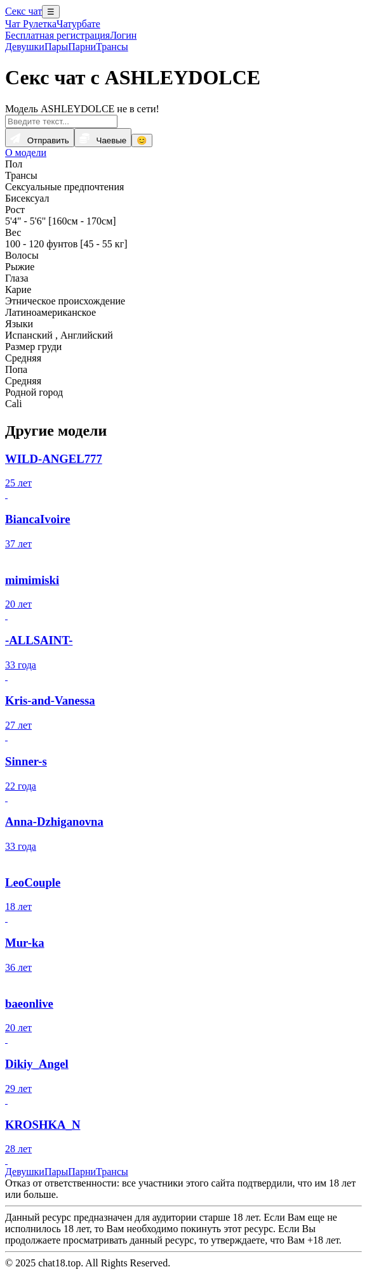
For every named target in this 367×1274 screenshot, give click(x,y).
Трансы (112, 46)
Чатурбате (78, 23)
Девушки (24, 46)
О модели (25, 152)
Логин (123, 35)
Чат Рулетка (31, 23)
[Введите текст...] (61, 121)
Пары (56, 46)
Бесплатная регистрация (57, 35)
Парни (82, 46)
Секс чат (23, 11)
